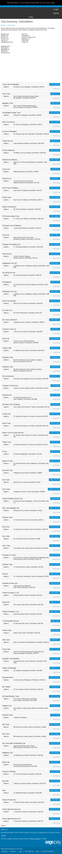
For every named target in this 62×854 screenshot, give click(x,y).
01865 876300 (54, 583)
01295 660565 (54, 254)
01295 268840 (54, 216)
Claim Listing (56, 88)
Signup (56, 13)
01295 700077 (54, 207)
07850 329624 (54, 527)
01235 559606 (54, 112)
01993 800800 (54, 724)
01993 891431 (55, 800)
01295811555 (55, 169)
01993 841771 (55, 329)
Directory (4, 851)
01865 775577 (54, 545)
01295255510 (55, 141)
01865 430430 (55, 536)
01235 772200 (55, 649)
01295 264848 (54, 197)
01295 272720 (54, 225)
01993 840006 (54, 338)
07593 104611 (55, 715)
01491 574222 (55, 442)
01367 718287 (55, 395)
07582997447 (54, 687)
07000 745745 (54, 809)
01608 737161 (55, 282)
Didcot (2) (25, 34)
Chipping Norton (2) (7, 42)
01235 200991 (55, 131)
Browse (3, 25)
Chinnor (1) (4, 40)
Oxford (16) (25, 40)
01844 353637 (55, 348)
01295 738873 (55, 235)
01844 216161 (55, 630)
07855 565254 (54, 677)
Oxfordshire (11, 25)
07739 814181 (55, 385)
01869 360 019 (54, 301)
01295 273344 (55, 272)
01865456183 (55, 498)
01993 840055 (54, 320)
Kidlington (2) (26, 39)
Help (31, 17)
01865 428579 (54, 593)
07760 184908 (54, 84)
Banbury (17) (4, 35)
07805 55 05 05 (54, 489)
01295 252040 (54, 244)
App (20, 851)
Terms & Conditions (48, 851)
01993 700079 (54, 762)
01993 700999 (54, 743)
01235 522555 (54, 122)
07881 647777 (55, 668)
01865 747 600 (54, 480)
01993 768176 (55, 771)
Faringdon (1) (25, 35)
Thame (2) (25, 42)
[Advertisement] (31, 68)
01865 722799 (54, 517)
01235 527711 (55, 94)
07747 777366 (54, 432)
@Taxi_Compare (35, 839)
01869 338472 (55, 263)
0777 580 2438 (54, 470)
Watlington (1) (5, 49)
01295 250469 (54, 150)
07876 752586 (54, 696)
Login (55, 9)
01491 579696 (55, 414)
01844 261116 (55, 621)
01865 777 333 (54, 602)
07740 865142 (54, 753)
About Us (13, 851)
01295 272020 (54, 188)
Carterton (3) (5, 39)
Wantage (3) (4, 48)
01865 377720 (55, 461)
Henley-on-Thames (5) (28, 37)
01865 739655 (54, 574)
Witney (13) (4, 51)
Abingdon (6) (5, 34)
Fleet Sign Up (29, 851)
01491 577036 (55, 423)
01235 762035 (55, 658)
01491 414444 (55, 404)
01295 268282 (54, 160)
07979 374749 (54, 781)
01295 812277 (55, 178)
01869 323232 (55, 310)
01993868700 (55, 705)
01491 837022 (55, 640)
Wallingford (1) (5, 46)
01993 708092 (54, 790)
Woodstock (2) (5, 52)
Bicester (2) (4, 37)
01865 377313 (55, 451)
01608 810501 (55, 357)
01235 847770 (55, 376)
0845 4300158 (54, 555)
